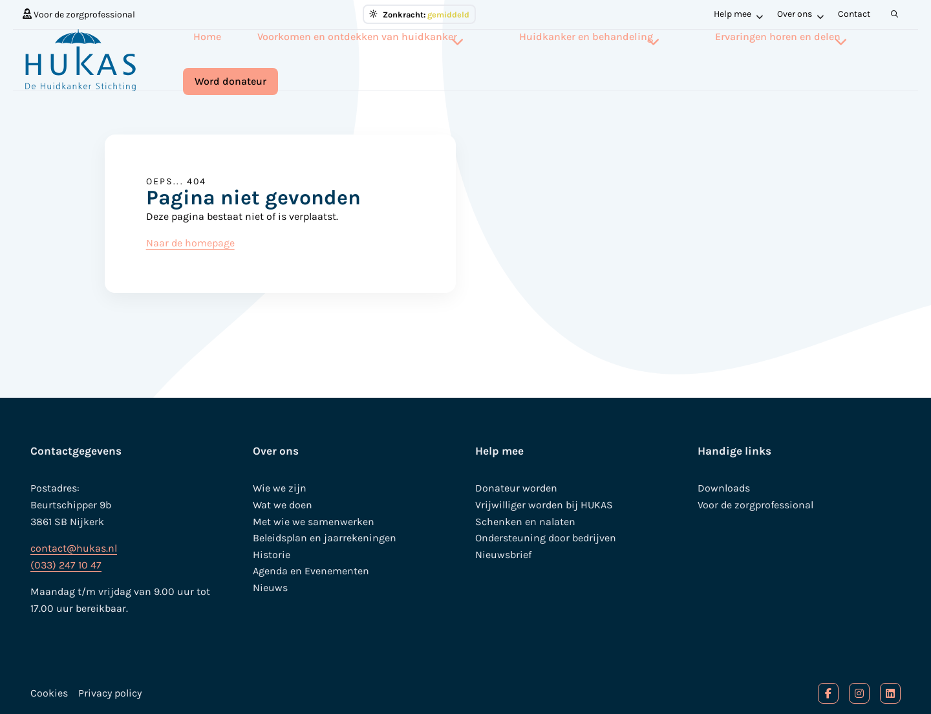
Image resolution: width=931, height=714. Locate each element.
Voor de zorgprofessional (79, 14)
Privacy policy (110, 693)
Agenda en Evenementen (311, 571)
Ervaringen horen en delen (715, 58)
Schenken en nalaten (525, 521)
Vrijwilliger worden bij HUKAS (544, 505)
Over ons (800, 13)
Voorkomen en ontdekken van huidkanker (356, 58)
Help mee (738, 13)
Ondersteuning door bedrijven (545, 538)
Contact (854, 13)
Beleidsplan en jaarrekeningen (324, 538)
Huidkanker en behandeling (554, 58)
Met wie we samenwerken (313, 521)
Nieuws (270, 587)
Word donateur (861, 60)
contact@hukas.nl (73, 548)
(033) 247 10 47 (66, 565)
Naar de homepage (190, 243)
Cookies (49, 693)
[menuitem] (79, 14)
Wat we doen (282, 505)
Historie (271, 554)
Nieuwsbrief (503, 554)
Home (221, 58)
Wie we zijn (279, 488)
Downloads (724, 488)
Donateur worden (516, 488)
